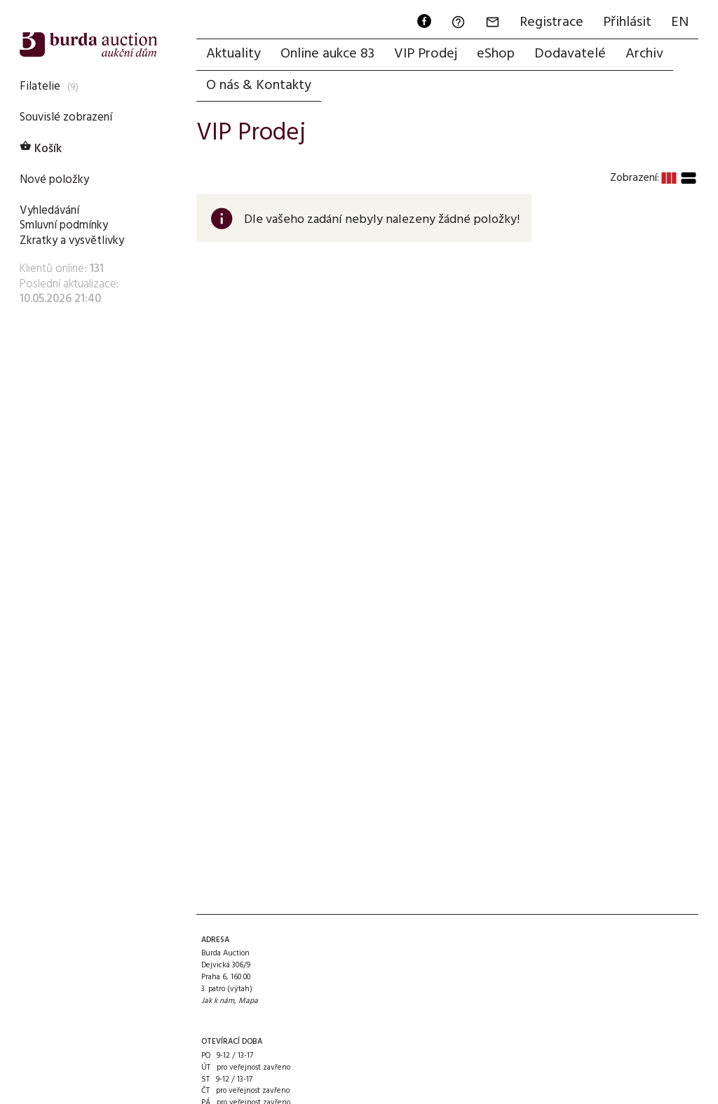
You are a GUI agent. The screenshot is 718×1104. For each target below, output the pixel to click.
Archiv (644, 54)
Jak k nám (217, 1001)
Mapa (248, 1001)
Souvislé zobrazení (66, 117)
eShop (496, 54)
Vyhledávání (49, 210)
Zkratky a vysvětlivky (72, 240)
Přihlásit (627, 22)
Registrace (551, 22)
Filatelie (40, 86)
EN (680, 22)
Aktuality (233, 54)
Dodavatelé (570, 54)
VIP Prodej (425, 54)
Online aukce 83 (327, 54)
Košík (41, 148)
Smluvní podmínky (64, 225)
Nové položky (54, 179)
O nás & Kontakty (258, 85)
